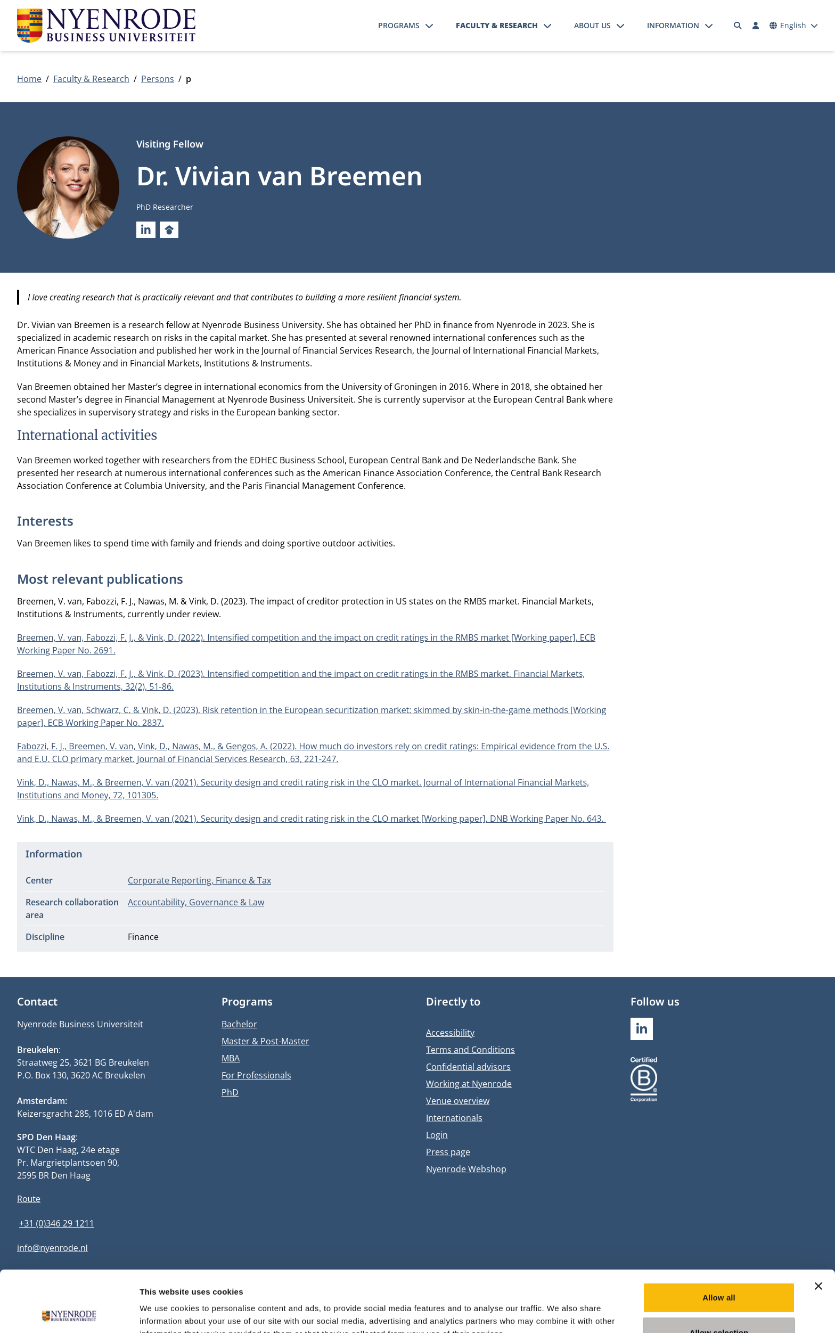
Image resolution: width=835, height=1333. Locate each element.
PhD (230, 1092)
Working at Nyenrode (469, 1084)
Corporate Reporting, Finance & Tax (199, 880)
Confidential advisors (468, 1067)
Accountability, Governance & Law (196, 902)
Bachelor (239, 1024)
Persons (157, 79)
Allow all (718, 1236)
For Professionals (256, 1075)
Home (29, 79)
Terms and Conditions (470, 1050)
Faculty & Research (497, 25)
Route (28, 1199)
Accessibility (450, 1032)
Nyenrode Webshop (466, 1169)
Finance (143, 937)
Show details (559, 1311)
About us (592, 25)
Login (437, 1135)
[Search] (738, 25)
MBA (231, 1058)
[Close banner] (818, 1225)
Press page (448, 1152)
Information (673, 25)
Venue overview (457, 1101)
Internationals (454, 1118)
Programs (399, 25)
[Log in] (755, 25)
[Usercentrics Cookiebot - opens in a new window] (69, 1312)
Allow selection (719, 1271)
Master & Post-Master (265, 1041)
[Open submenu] (429, 25)
